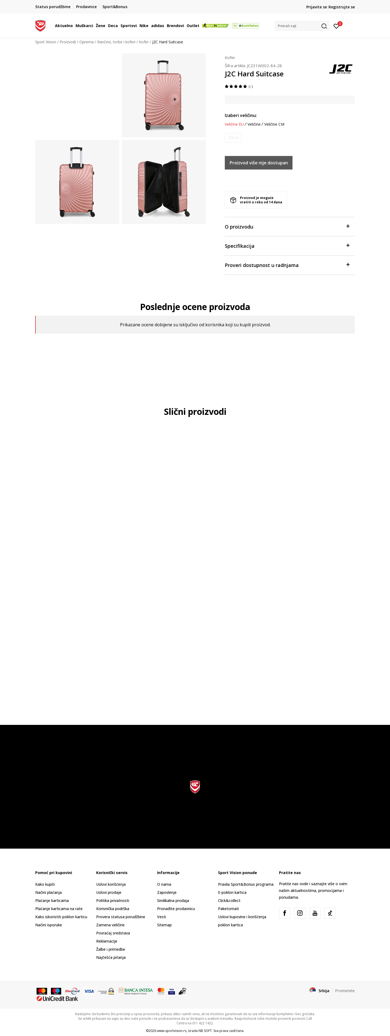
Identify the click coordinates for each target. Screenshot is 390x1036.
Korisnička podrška (112, 908)
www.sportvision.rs (171, 1030)
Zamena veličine (110, 924)
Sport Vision (45, 41)
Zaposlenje (167, 892)
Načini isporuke (48, 924)
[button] (302, 26)
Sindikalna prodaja (173, 900)
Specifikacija (287, 245)
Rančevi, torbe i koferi (116, 41)
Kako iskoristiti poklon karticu (61, 916)
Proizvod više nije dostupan (259, 163)
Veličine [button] (254, 124)
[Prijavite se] (336, 26)
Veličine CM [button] (274, 124)
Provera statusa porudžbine (120, 916)
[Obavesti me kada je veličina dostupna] (233, 137)
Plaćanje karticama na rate (59, 908)
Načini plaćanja (48, 892)
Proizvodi (68, 41)
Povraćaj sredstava (113, 933)
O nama (164, 884)
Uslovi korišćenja (111, 884)
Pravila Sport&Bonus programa (246, 884)
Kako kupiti (45, 884)
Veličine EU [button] (234, 124)
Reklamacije (106, 941)
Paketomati (228, 908)
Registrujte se (342, 6)
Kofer (144, 41)
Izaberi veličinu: (241, 115)
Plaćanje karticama (52, 900)
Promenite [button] (345, 990)
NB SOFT (205, 1030)
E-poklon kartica (232, 892)
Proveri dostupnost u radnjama (287, 264)
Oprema (86, 41)
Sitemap (164, 924)
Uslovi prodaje (108, 892)
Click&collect (229, 900)
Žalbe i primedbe (110, 949)
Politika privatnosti (112, 900)
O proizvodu (287, 226)
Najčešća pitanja (111, 957)
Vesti (161, 916)
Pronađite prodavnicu (176, 908)
